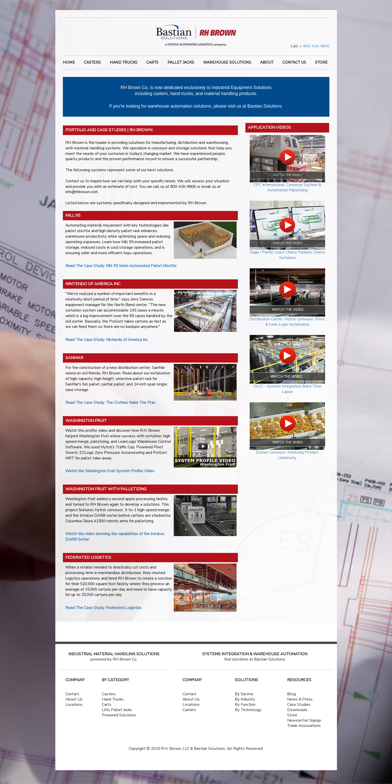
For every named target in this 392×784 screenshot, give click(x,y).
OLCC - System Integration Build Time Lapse (287, 389)
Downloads (297, 710)
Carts (152, 63)
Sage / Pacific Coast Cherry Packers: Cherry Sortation (287, 254)
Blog (291, 694)
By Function (245, 704)
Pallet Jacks (180, 63)
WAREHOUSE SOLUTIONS (227, 63)
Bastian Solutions (264, 106)
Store (292, 715)
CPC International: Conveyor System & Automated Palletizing (287, 187)
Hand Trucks (123, 63)
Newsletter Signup (304, 720)
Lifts (106, 710)
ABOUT (266, 63)
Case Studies (299, 704)
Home (69, 63)
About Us (73, 699)
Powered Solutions (119, 715)
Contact (72, 694)
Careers (189, 710)
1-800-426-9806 (314, 46)
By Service (244, 694)
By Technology (248, 710)
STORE (321, 63)
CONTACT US (294, 63)
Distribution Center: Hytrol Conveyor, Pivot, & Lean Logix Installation (287, 321)
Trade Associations (304, 725)
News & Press (300, 699)
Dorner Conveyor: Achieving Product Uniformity (287, 455)
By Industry (245, 699)
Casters (92, 63)
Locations (73, 704)
